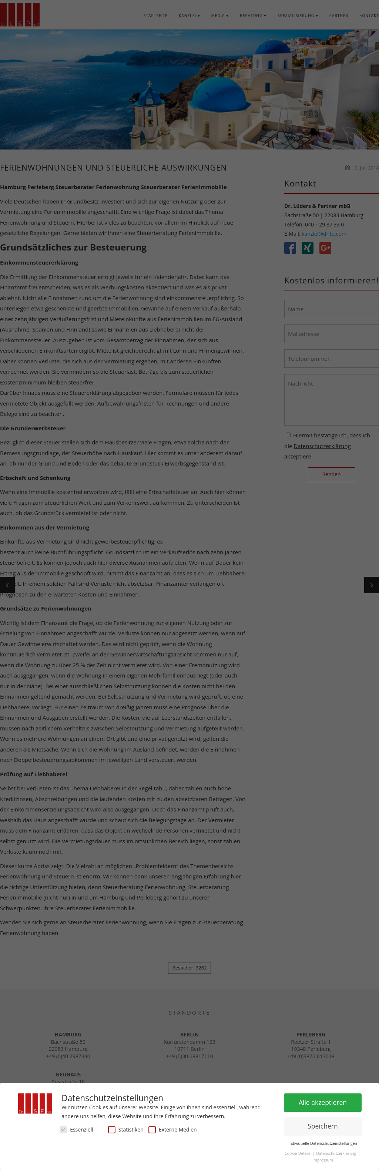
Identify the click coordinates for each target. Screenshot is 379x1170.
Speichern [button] (323, 1123)
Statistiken (126, 1127)
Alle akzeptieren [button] (323, 1100)
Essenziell (76, 1127)
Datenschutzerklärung (336, 1151)
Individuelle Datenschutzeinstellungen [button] (322, 1141)
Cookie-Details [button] (298, 1151)
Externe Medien (172, 1127)
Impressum (322, 1157)
